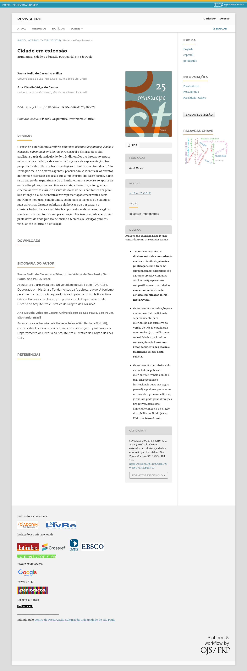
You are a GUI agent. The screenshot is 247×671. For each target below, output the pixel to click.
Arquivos (39, 28)
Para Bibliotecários (194, 97)
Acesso (225, 18)
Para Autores (191, 92)
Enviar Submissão (199, 114)
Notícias (58, 28)
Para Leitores (191, 86)
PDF (134, 145)
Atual (21, 28)
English (188, 49)
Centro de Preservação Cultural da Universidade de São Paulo (75, 619)
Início (21, 40)
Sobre (76, 28)
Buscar (220, 28)
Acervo (33, 40)
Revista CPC (29, 19)
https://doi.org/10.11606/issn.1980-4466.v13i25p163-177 (60, 107)
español (188, 55)
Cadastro (210, 18)
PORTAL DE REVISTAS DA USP (20, 5)
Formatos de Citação (147, 475)
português (190, 60)
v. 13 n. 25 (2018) (51, 40)
